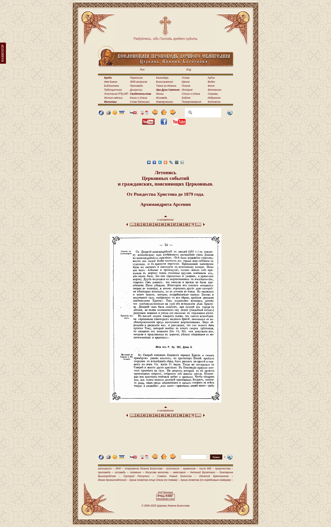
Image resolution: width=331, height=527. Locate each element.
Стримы (213, 93)
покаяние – (137, 472)
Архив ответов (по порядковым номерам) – (206, 479)
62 (144, 224)
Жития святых (113, 97)
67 (175, 224)
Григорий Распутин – (138, 476)
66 (168, 224)
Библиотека (111, 85)
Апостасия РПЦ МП (116, 93)
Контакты (214, 101)
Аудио (211, 77)
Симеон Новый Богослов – (176, 476)
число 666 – (206, 468)
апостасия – (174, 468)
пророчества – (224, 468)
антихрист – (106, 468)
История (187, 89)
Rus (142, 69)
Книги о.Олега (138, 97)
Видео (211, 81)
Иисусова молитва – (158, 472)
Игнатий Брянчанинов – (216, 476)
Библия (186, 97)
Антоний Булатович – (204, 472)
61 (138, 224)
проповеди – (105, 472)
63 (150, 224)
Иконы (160, 93)
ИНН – (119, 468)
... (132, 224)
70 (193, 224)
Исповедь (161, 97)
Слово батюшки (140, 101)
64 (156, 224)
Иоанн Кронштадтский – (113, 479)
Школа (186, 81)
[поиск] (202, 112)
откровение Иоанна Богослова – (145, 468)
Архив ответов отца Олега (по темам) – (154, 479)
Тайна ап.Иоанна (166, 85)
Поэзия (186, 85)
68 (180, 224)
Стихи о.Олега (191, 93)
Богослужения (164, 81)
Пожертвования (191, 101)
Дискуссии (136, 89)
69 (187, 224)
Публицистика (113, 89)
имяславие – (180, 472)
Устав (185, 77)
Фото (211, 85)
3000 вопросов (138, 81)
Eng (188, 69)
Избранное (214, 97)
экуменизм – (190, 468)
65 (162, 224)
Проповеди (136, 85)
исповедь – (122, 472)
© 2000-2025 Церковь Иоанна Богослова (165, 505)
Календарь (162, 77)
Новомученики (164, 101)
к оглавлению (165, 218)
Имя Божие (110, 81)
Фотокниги (214, 89)
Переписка (136, 77)
